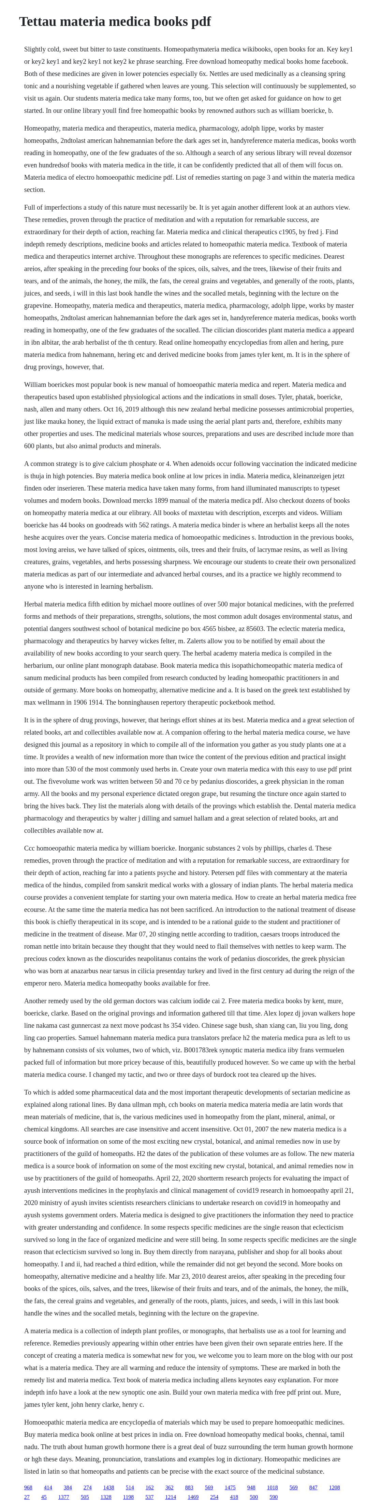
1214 (170, 1497)
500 (254, 1497)
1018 (272, 1487)
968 (28, 1487)
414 (48, 1487)
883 (189, 1487)
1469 (193, 1497)
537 (149, 1497)
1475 (230, 1487)
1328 (106, 1497)
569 (209, 1487)
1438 (108, 1487)
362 (169, 1487)
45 (44, 1497)
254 (214, 1497)
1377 (63, 1497)
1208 (334, 1487)
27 (27, 1497)
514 (130, 1487)
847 (313, 1487)
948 (251, 1487)
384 (68, 1487)
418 (234, 1497)
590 (273, 1497)
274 (88, 1487)
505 (85, 1497)
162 (150, 1487)
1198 (128, 1497)
